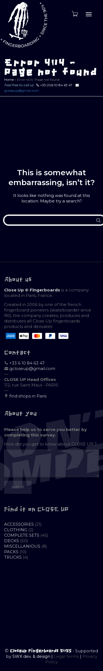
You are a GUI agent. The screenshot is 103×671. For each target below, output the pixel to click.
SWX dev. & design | (33, 656)
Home (9, 79)
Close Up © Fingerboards (32, 290)
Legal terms (66, 656)
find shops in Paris (27, 396)
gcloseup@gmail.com (21, 90)
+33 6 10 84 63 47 (26, 363)
